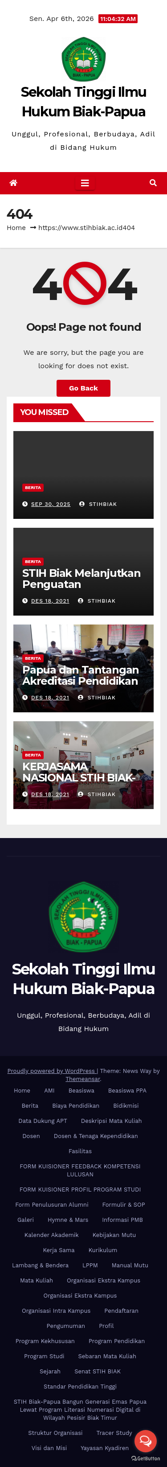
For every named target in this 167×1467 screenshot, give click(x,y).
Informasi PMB (122, 1219)
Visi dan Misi (49, 1448)
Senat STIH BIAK (97, 1371)
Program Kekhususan (45, 1341)
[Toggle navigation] (85, 183)
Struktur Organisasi (55, 1433)
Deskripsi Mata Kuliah (111, 1121)
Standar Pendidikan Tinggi (80, 1386)
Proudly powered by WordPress (52, 1071)
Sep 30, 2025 (51, 504)
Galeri (25, 1219)
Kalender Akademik (51, 1235)
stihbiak (98, 504)
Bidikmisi (125, 1105)
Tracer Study (114, 1433)
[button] (153, 183)
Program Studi (44, 1356)
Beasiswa (81, 1090)
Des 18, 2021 (50, 601)
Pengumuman (66, 1326)
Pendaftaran (121, 1310)
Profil (106, 1326)
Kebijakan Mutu (114, 1235)
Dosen (31, 1136)
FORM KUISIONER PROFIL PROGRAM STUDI (80, 1189)
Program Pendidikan (117, 1341)
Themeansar (82, 1079)
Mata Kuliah (36, 1280)
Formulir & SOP (123, 1204)
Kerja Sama (59, 1250)
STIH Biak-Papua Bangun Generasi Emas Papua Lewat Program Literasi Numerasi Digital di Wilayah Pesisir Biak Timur (80, 1409)
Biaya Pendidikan (75, 1105)
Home (16, 228)
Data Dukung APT (42, 1121)
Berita (33, 487)
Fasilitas (80, 1151)
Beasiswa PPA (127, 1090)
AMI (49, 1090)
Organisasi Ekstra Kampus (103, 1280)
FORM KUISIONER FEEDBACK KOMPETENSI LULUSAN (80, 1170)
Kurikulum (103, 1250)
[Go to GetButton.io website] (145, 1458)
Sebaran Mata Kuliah (107, 1356)
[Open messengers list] (145, 1441)
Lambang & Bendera (40, 1265)
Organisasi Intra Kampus (56, 1310)
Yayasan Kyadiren (105, 1448)
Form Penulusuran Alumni (51, 1204)
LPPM (90, 1265)
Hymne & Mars (68, 1219)
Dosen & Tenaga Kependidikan (96, 1136)
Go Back (83, 388)
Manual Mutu (130, 1265)
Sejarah (50, 1371)
